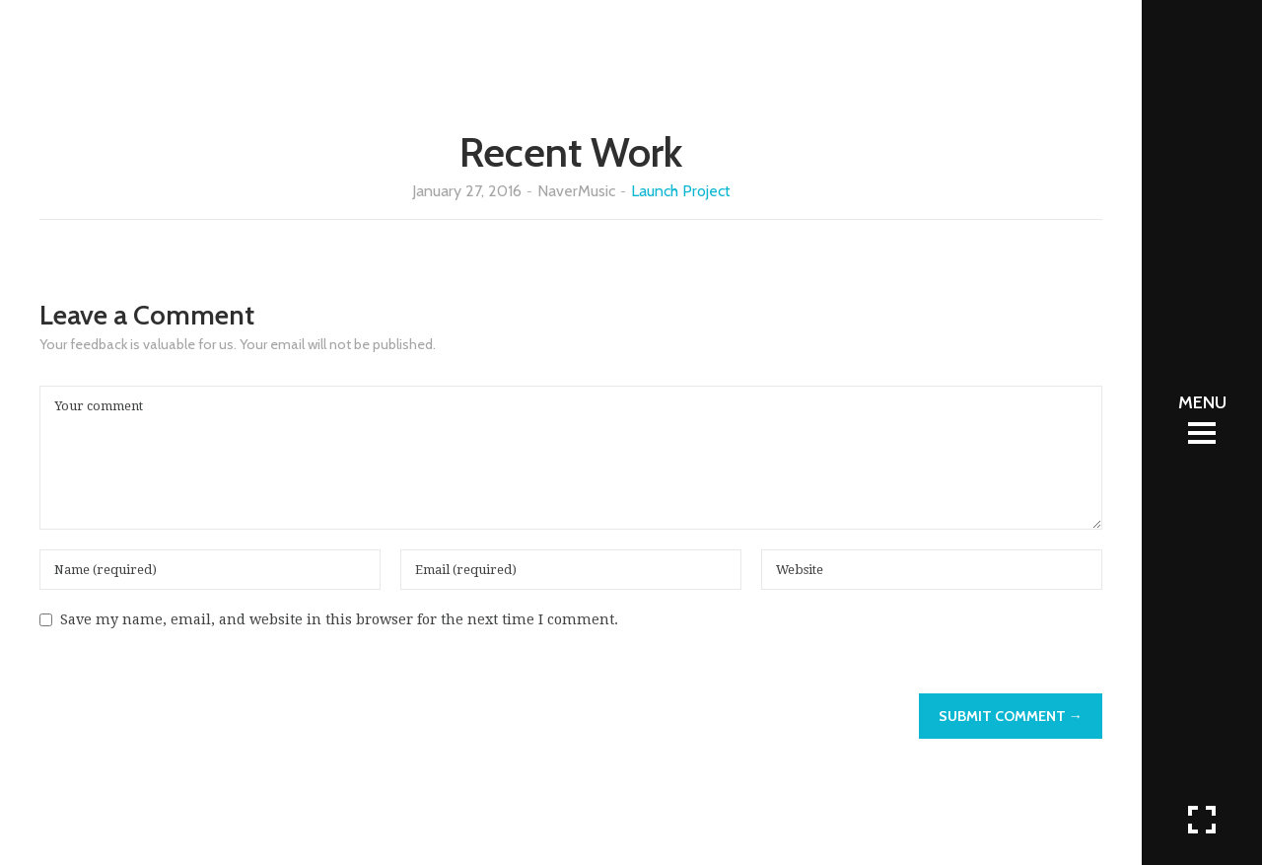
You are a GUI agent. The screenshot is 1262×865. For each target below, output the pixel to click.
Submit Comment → (1011, 716)
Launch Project (681, 190)
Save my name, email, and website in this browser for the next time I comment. (339, 619)
